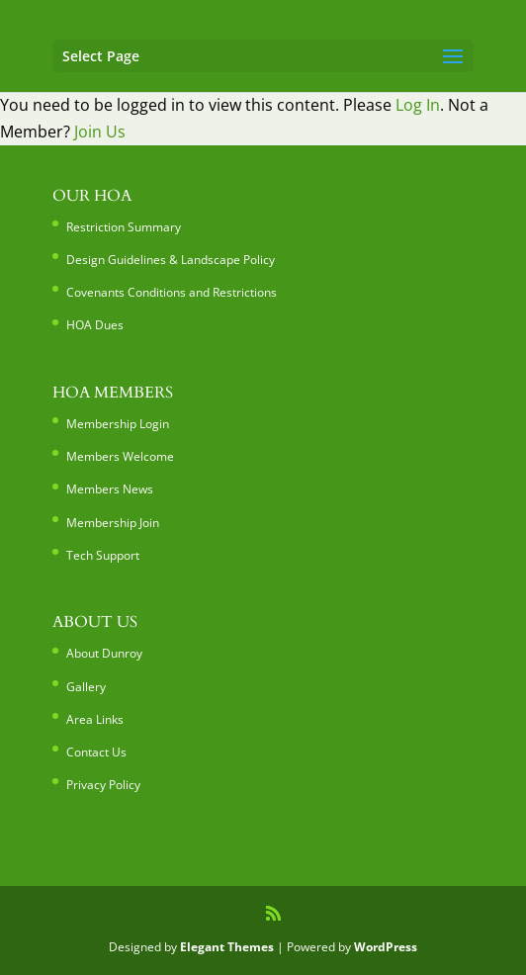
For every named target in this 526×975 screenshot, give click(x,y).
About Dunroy (104, 653)
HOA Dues (95, 324)
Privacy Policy (103, 784)
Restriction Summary (123, 227)
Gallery (86, 686)
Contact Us (96, 752)
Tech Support (102, 555)
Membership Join (112, 522)
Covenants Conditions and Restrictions (171, 292)
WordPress (385, 946)
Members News (109, 489)
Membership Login (117, 423)
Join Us (100, 131)
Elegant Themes (227, 946)
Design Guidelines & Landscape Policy (170, 259)
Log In (417, 105)
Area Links (95, 719)
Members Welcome (120, 456)
